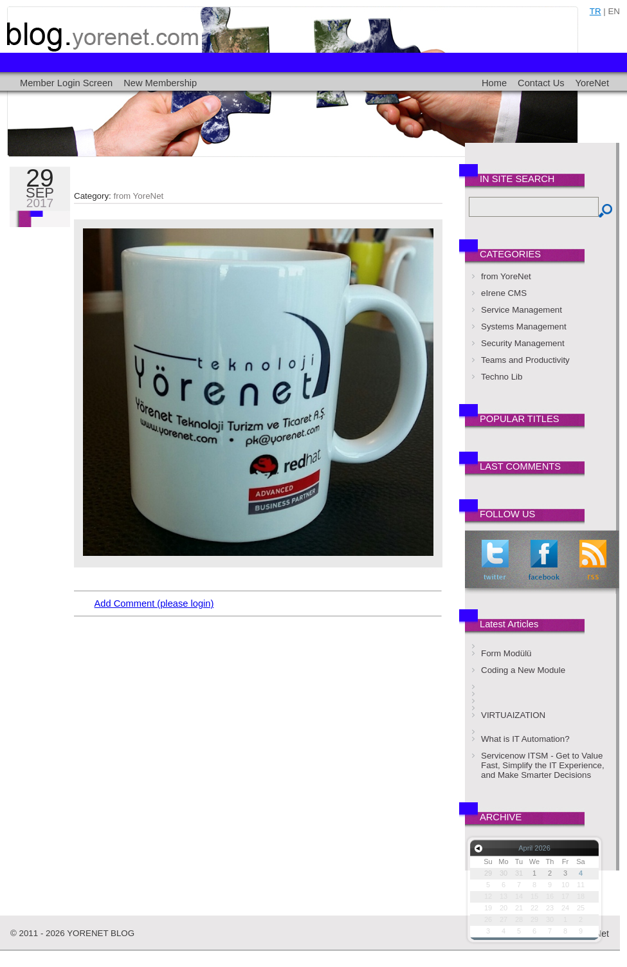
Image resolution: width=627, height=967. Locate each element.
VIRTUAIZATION (513, 715)
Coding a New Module (523, 670)
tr (595, 11)
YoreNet (592, 83)
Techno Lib (501, 377)
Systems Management (524, 326)
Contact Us (541, 83)
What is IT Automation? (525, 739)
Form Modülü (506, 653)
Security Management (523, 343)
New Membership (160, 83)
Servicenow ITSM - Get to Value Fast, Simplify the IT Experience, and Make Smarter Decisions (542, 765)
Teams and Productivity (525, 360)
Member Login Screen (66, 83)
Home (494, 83)
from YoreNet (139, 196)
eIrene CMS (504, 293)
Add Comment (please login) (154, 603)
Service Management (521, 310)
